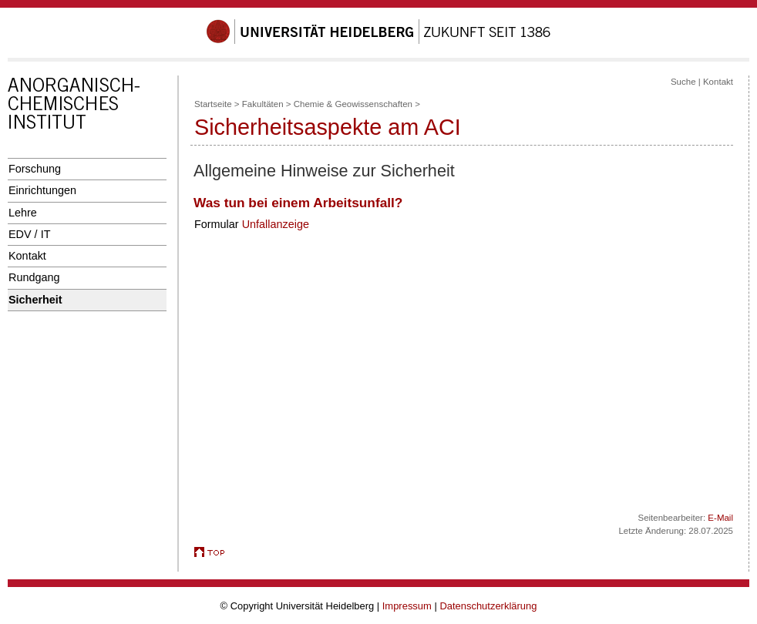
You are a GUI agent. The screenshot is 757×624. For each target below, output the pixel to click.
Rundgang (34, 277)
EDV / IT (29, 234)
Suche (683, 81)
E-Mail (720, 517)
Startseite (213, 104)
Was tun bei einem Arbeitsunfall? (297, 202)
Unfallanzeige (275, 224)
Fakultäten (263, 104)
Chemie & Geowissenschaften (353, 104)
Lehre (22, 212)
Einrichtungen (42, 190)
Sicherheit (35, 300)
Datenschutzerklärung (488, 606)
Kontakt (27, 256)
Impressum (407, 606)
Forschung (34, 169)
